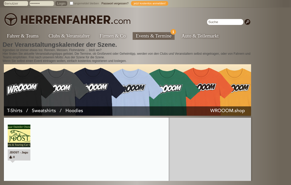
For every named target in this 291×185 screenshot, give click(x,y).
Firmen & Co (113, 36)
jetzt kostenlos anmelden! (150, 3)
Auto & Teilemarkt (200, 36)
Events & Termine (155, 35)
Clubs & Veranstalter (69, 36)
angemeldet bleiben (86, 3)
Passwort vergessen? (115, 3)
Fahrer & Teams (23, 36)
